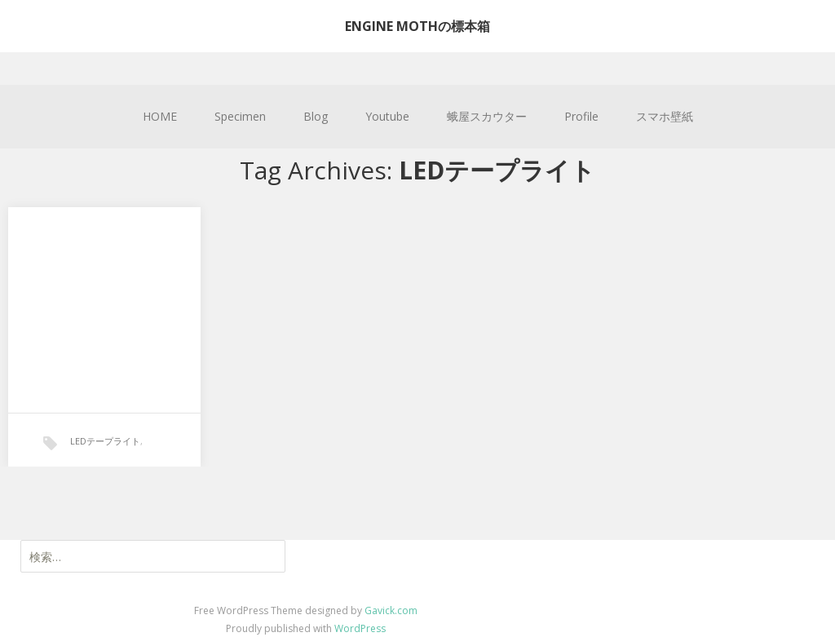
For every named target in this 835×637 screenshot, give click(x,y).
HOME (160, 116)
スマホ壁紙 (664, 116)
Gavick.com (391, 610)
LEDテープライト (105, 441)
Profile (581, 116)
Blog (315, 116)
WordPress (360, 628)
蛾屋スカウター (487, 116)
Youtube (387, 116)
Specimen (240, 116)
